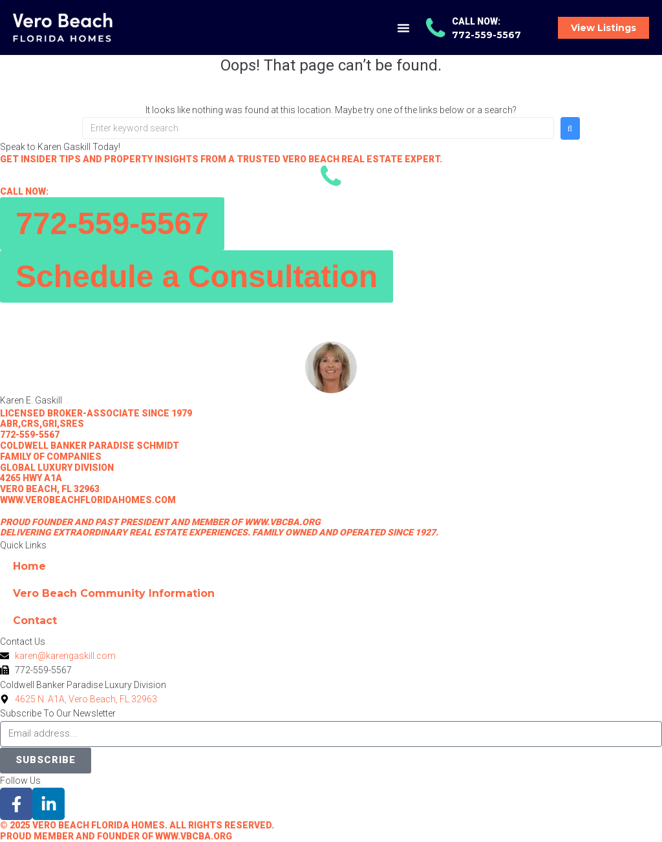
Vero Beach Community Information (114, 593)
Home (29, 566)
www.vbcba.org (282, 522)
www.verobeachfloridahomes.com (88, 500)
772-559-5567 (29, 434)
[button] (403, 28)
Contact (35, 620)
